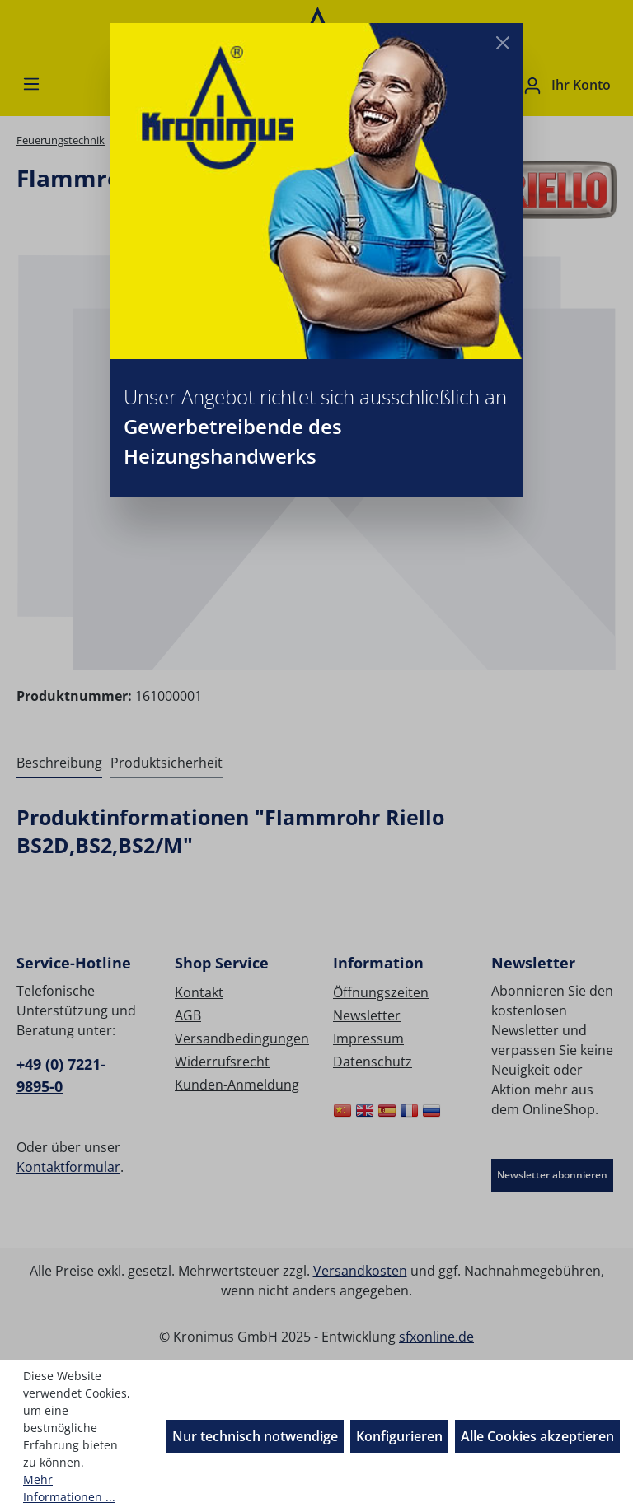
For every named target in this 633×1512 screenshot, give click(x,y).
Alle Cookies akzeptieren (537, 1436)
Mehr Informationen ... (69, 1488)
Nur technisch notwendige (255, 1436)
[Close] (502, 42)
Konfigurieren (399, 1436)
